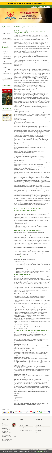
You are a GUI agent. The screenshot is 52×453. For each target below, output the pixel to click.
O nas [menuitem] (4, 31)
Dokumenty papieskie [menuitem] (7, 78)
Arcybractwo (6, 109)
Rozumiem (40, 451)
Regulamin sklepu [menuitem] (6, 36)
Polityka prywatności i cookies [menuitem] (7, 41)
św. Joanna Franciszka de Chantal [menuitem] (7, 66)
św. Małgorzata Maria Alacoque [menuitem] (7, 70)
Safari (16, 400)
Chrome (17, 393)
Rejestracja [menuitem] (41, 6)
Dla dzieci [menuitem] (5, 53)
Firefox (16, 395)
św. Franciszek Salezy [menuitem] (7, 63)
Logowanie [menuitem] (34, 6)
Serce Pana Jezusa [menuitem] (7, 58)
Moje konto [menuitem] (38, 425)
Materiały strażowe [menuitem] (7, 56)
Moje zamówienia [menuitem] (40, 427)
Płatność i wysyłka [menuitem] (6, 33)
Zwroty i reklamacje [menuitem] (7, 38)
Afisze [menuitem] (4, 80)
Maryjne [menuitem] (4, 61)
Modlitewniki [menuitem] (5, 51)
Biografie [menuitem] (4, 76)
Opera (16, 398)
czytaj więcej (46, 451)
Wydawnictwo (7, 27)
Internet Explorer (18, 397)
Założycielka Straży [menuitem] (7, 73)
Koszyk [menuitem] (38, 423)
